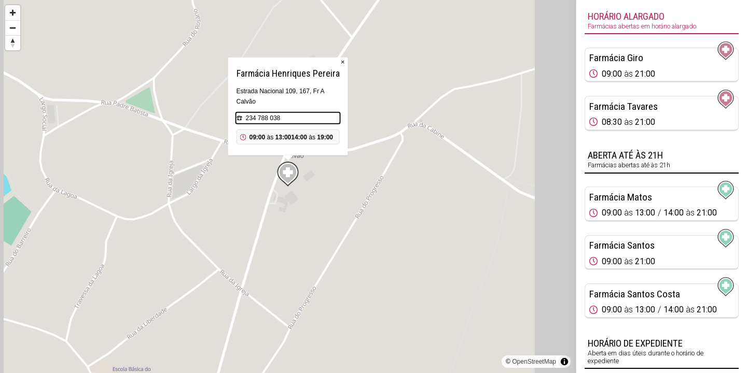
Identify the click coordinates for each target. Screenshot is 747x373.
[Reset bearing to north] (12, 42)
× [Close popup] (343, 62)
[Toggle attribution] (564, 361)
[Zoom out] (12, 27)
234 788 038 (263, 118)
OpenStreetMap (534, 361)
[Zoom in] (12, 12)
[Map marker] (288, 174)
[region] (288, 186)
